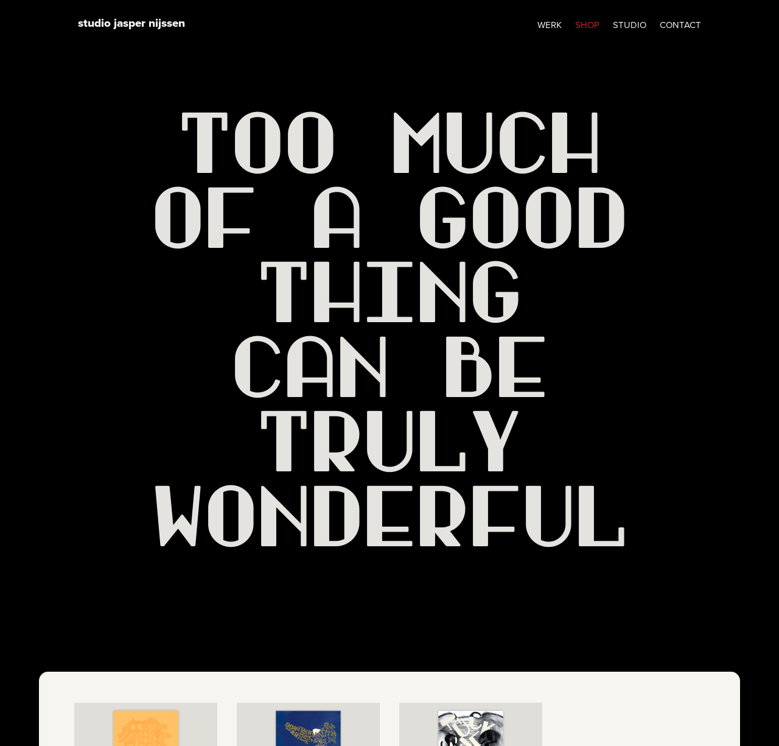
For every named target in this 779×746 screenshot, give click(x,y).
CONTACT (680, 26)
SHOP (587, 26)
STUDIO (629, 26)
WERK (549, 26)
